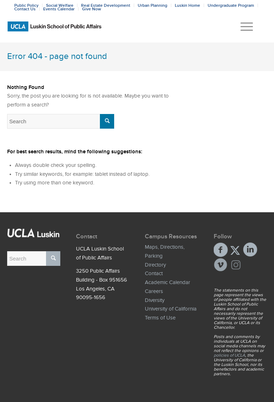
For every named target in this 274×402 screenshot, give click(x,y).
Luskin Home (187, 5)
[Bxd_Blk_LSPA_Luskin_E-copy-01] (137, 26)
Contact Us (25, 8)
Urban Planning (152, 5)
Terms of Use (160, 318)
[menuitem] (243, 26)
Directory (155, 265)
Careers (154, 291)
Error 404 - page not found (57, 56)
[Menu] (243, 26)
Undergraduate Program (231, 5)
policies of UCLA (229, 355)
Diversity (154, 300)
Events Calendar (59, 8)
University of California (171, 309)
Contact (154, 273)
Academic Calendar (167, 282)
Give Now (91, 8)
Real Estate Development (105, 5)
